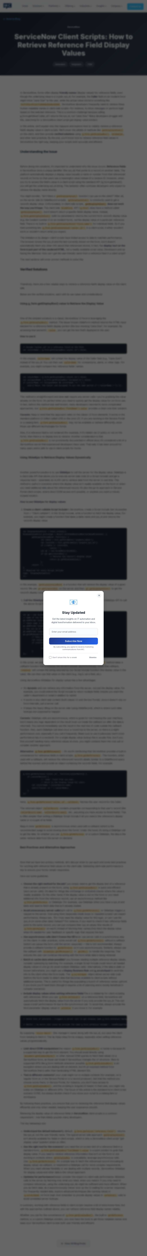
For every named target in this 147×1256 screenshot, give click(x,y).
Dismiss (92, 657)
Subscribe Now (73, 641)
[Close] (99, 595)
